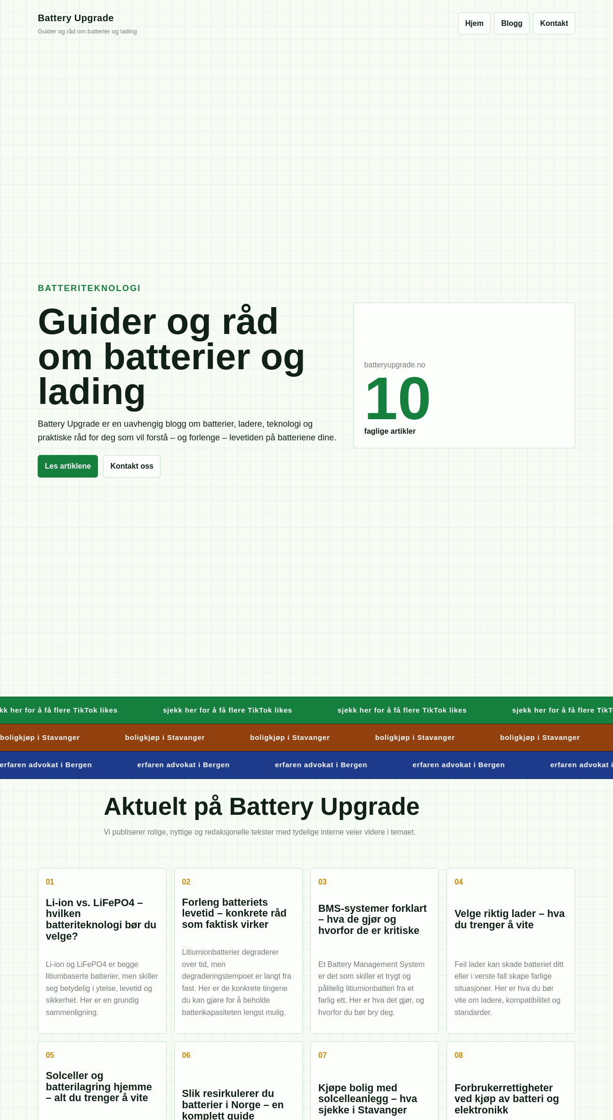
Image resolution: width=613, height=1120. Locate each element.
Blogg (512, 23)
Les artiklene (68, 466)
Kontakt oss (131, 466)
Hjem (474, 23)
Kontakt (554, 23)
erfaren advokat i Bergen (188, 765)
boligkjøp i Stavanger (169, 737)
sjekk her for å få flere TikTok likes (234, 710)
